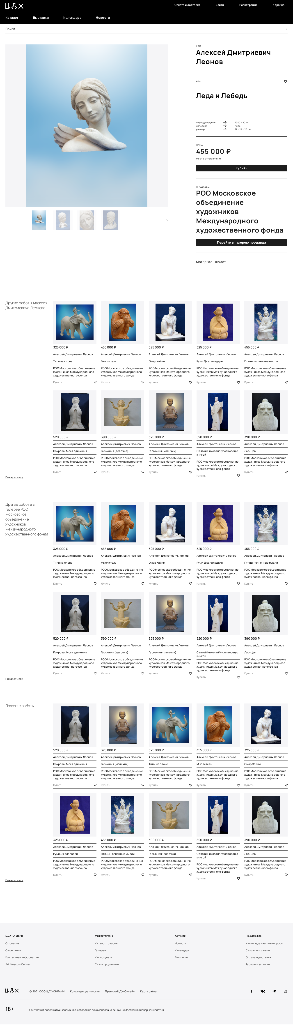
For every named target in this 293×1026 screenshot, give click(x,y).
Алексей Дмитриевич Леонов (73, 354)
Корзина (278, 5)
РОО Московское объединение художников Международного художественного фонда (74, 371)
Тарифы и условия (258, 966)
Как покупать (103, 959)
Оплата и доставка (187, 5)
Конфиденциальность (85, 993)
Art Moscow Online (17, 966)
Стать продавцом (107, 966)
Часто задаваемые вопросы (264, 945)
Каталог (12, 17)
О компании (13, 952)
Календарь (72, 17)
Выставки (41, 17)
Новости (103, 17)
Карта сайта (148, 993)
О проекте (12, 945)
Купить (241, 168)
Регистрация (248, 5)
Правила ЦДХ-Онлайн (120, 993)
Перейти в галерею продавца (241, 242)
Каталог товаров (106, 945)
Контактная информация (22, 959)
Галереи (100, 952)
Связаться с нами (258, 952)
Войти (220, 5)
